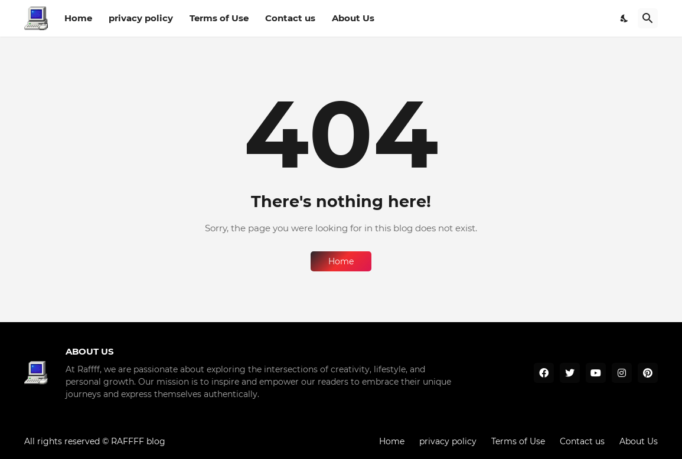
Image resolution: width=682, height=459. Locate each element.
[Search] (648, 18)
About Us (353, 18)
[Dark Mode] (625, 18)
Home (78, 18)
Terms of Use (219, 18)
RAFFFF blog (138, 441)
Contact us (290, 18)
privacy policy (141, 18)
